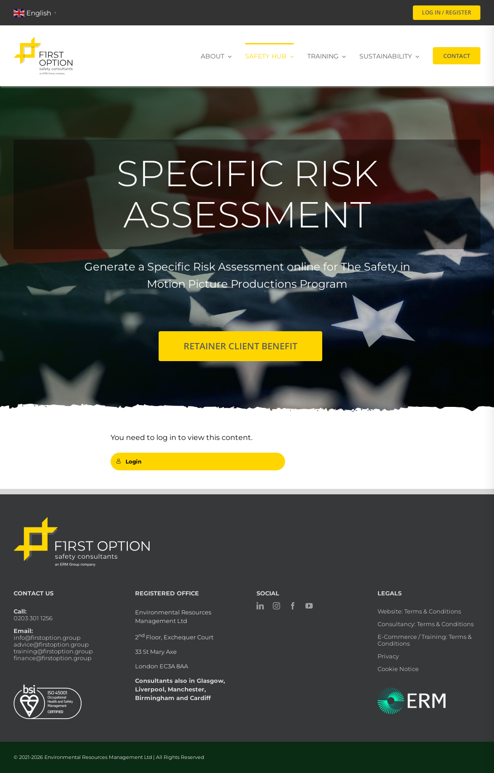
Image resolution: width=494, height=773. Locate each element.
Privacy (388, 656)
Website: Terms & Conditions (419, 611)
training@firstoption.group (53, 651)
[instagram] (276, 605)
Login (128, 461)
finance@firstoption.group (53, 658)
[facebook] (292, 605)
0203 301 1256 (33, 618)
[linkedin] (260, 605)
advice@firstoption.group (51, 644)
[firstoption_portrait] (43, 40)
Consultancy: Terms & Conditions (426, 624)
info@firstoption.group (47, 637)
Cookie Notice (398, 668)
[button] (36, 12)
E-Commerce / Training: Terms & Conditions (425, 640)
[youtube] (309, 605)
